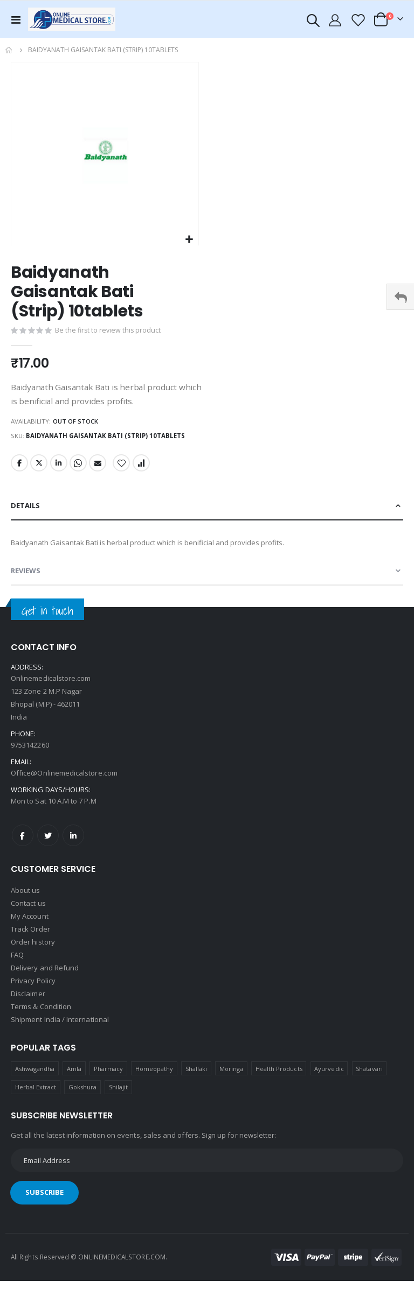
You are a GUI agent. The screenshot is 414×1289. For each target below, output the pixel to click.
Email (99, 468)
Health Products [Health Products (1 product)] (279, 1077)
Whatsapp (79, 468)
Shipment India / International (60, 1027)
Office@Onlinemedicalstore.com (64, 781)
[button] (189, 239)
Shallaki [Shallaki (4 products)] (196, 1077)
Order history (33, 950)
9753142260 (30, 753)
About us (25, 898)
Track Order (30, 937)
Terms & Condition (41, 1014)
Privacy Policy (33, 989)
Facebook (19, 468)
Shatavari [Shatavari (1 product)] (369, 1077)
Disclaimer (28, 1001)
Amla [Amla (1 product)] (74, 1077)
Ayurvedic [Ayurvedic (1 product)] (329, 1077)
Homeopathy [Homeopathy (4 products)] (154, 1077)
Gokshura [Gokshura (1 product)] (82, 1095)
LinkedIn (59, 468)
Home (9, 50)
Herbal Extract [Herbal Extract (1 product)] (36, 1095)
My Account (30, 924)
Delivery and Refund (45, 976)
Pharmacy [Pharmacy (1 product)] (108, 1077)
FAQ (17, 963)
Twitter (39, 468)
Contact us (28, 911)
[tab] (207, 511)
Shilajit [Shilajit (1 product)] (118, 1095)
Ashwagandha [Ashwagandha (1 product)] (35, 1077)
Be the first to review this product (109, 331)
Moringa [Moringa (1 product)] (231, 1077)
